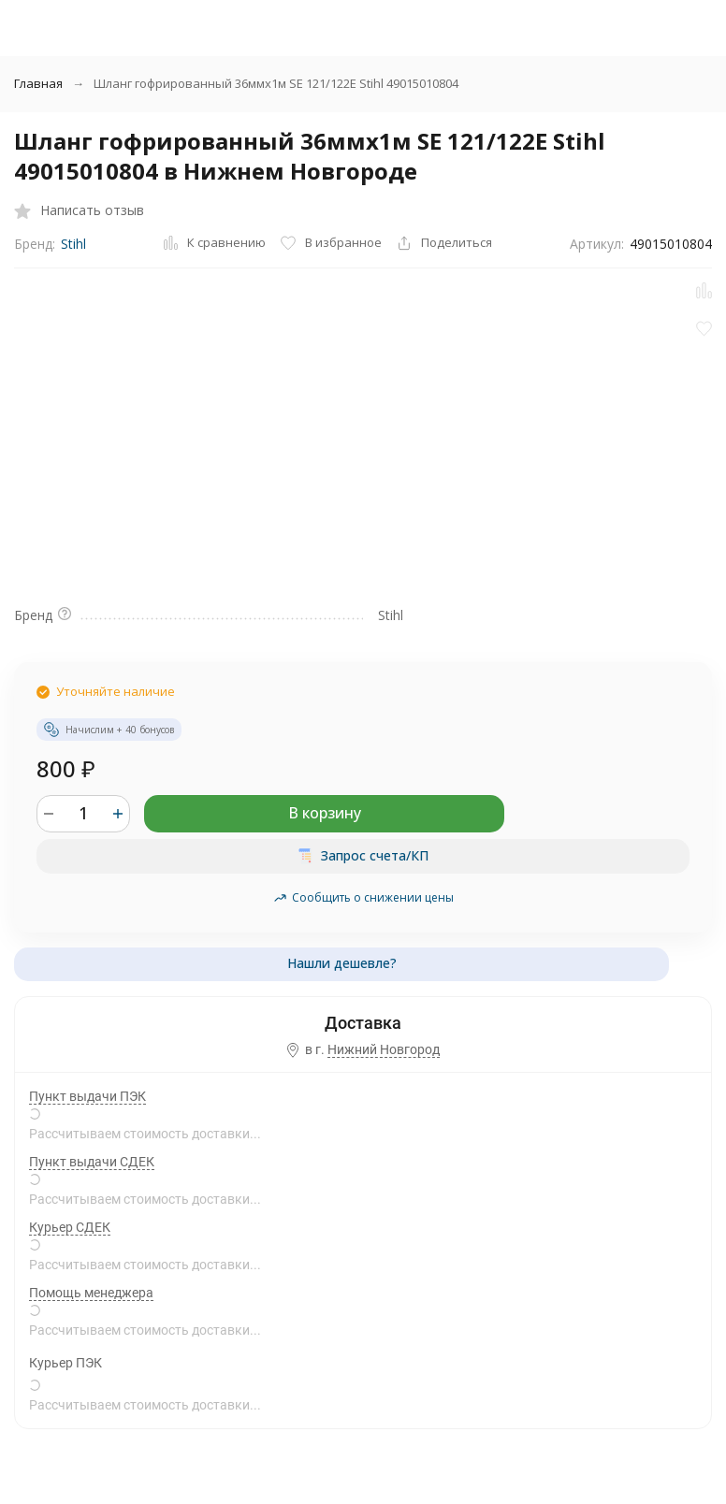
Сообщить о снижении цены (363, 897)
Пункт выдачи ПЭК (87, 1096)
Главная (38, 83)
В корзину (324, 813)
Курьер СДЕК (69, 1227)
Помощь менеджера (91, 1292)
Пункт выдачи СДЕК (91, 1161)
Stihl (73, 244)
